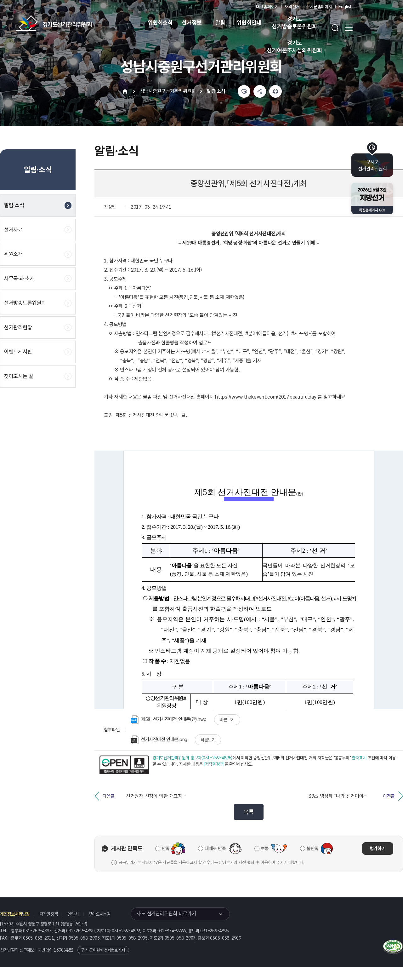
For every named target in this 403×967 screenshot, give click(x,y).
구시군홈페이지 (319, 6)
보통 (265, 848)
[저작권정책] (214, 764)
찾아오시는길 (99, 914)
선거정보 (192, 22)
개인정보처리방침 (15, 914)
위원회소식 (160, 22)
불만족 (313, 848)
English (345, 6)
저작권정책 (48, 914)
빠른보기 (227, 719)
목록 (248, 812)
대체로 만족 (215, 848)
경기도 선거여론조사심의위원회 (294, 46)
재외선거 (292, 6)
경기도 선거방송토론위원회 (294, 22)
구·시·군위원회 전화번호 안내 (103, 950)
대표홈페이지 (267, 6)
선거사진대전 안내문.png (159, 739)
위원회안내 (248, 22)
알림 (220, 22)
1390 (59, 950)
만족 (166, 848)
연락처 (72, 914)
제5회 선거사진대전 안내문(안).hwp (169, 719)
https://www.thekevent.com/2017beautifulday (265, 397)
